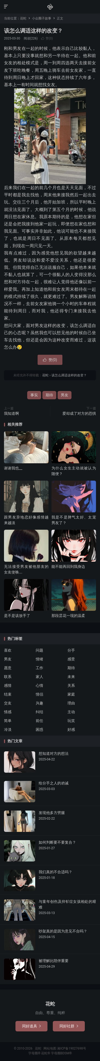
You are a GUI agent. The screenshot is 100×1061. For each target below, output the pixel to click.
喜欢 (7, 650)
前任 (39, 721)
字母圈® (34, 1053)
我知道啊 (11, 413)
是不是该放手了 (17, 615)
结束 (7, 694)
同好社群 (68, 1026)
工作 (39, 668)
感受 (71, 659)
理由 (71, 703)
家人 (39, 677)
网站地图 (49, 1048)
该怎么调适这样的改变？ (33, 30)
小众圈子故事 (41, 18)
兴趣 (39, 703)
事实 (34, 395)
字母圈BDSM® (61, 1053)
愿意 (7, 668)
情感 (7, 712)
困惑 (39, 729)
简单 (7, 721)
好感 (71, 729)
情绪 (39, 659)
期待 (49, 395)
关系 (71, 685)
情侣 (39, 694)
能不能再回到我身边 (68, 566)
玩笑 (71, 721)
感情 (7, 685)
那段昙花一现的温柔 (68, 615)
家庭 (71, 694)
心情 (39, 685)
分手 (71, 650)
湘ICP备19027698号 (71, 1048)
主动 (71, 712)
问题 (39, 650)
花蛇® (46, 1053)
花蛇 (50, 6)
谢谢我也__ (13, 468)
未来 (71, 677)
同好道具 (31, 1026)
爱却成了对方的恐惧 (79, 413)
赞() (47, 38)
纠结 (39, 712)
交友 (7, 703)
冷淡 (7, 729)
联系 (7, 677)
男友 (64, 395)
